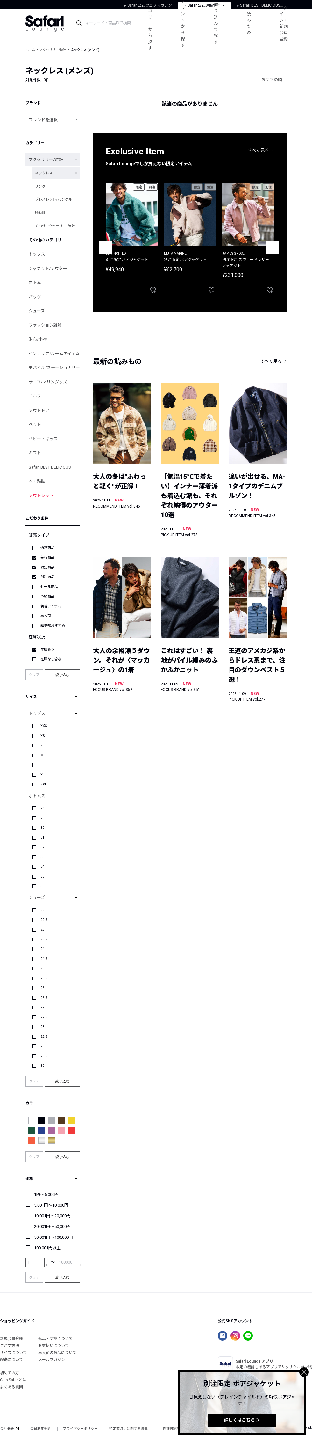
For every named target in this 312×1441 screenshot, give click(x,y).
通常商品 (47, 548)
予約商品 (47, 596)
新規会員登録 (11, 1338)
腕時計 (40, 213)
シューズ (37, 310)
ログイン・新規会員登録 (284, 23)
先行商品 (47, 557)
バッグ (35, 296)
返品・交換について (55, 1338)
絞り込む (62, 675)
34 (42, 867)
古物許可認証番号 (173, 1429)
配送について (11, 1359)
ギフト (35, 452)
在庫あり (47, 650)
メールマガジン (51, 1359)
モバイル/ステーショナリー (54, 367)
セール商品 (49, 587)
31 (42, 838)
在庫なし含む (50, 659)
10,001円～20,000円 (52, 1216)
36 (42, 886)
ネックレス (44, 173)
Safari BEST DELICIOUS (50, 467)
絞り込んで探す (216, 23)
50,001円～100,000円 (53, 1237)
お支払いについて (53, 1345)
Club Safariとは (13, 1380)
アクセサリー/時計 (52, 50)
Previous (105, 247)
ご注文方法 (9, 1345)
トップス (37, 254)
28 (42, 808)
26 (42, 988)
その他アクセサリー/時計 (55, 226)
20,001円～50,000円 (52, 1226)
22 (42, 910)
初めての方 (9, 1373)
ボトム (35, 282)
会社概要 (9, 1429)
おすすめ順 (271, 79)
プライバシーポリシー (80, 1429)
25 (42, 968)
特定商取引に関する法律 (128, 1429)
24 (42, 949)
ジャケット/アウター (48, 268)
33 (42, 857)
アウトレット (41, 495)
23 (42, 929)
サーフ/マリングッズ (48, 382)
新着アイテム (50, 606)
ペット (35, 424)
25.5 (43, 978)
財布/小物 (38, 339)
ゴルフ (35, 396)
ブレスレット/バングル (53, 199)
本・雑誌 (37, 481)
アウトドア (39, 410)
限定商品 (47, 567)
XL (42, 775)
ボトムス (37, 795)
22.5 (43, 920)
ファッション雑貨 (45, 325)
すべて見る (258, 150)
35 (42, 876)
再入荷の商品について (57, 1352)
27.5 (43, 1017)
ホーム (30, 50)
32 (42, 847)
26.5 (43, 998)
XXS (43, 726)
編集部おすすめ (52, 626)
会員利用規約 (40, 1429)
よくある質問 (11, 1387)
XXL (43, 784)
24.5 (43, 959)
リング (40, 186)
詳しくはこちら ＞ (242, 1419)
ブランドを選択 (43, 119)
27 (42, 1007)
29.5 (43, 1056)
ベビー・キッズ (43, 438)
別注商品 (47, 577)
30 (42, 828)
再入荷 (45, 616)
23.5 (43, 939)
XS (42, 736)
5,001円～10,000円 (51, 1205)
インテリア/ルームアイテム (54, 353)
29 (42, 818)
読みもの (249, 23)
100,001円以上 (47, 1247)
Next (272, 247)
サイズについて (13, 1352)
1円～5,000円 (46, 1194)
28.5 (43, 1037)
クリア (34, 675)
